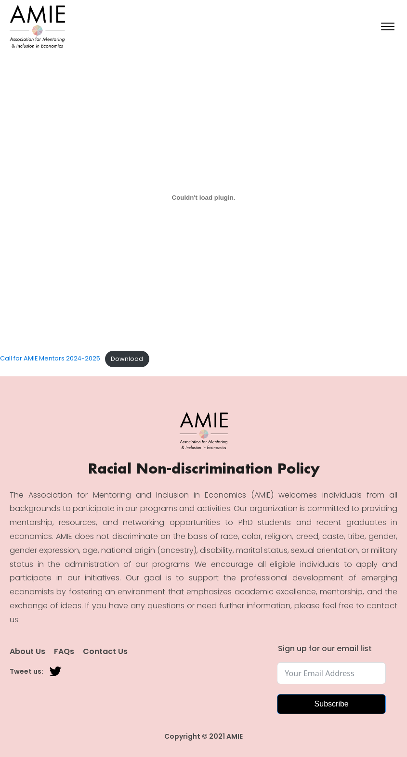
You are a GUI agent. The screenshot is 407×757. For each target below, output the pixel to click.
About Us (27, 651)
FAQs (64, 651)
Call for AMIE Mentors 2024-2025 (50, 359)
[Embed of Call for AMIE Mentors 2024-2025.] (203, 197)
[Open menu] (387, 26)
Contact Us (105, 651)
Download (127, 359)
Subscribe (332, 704)
